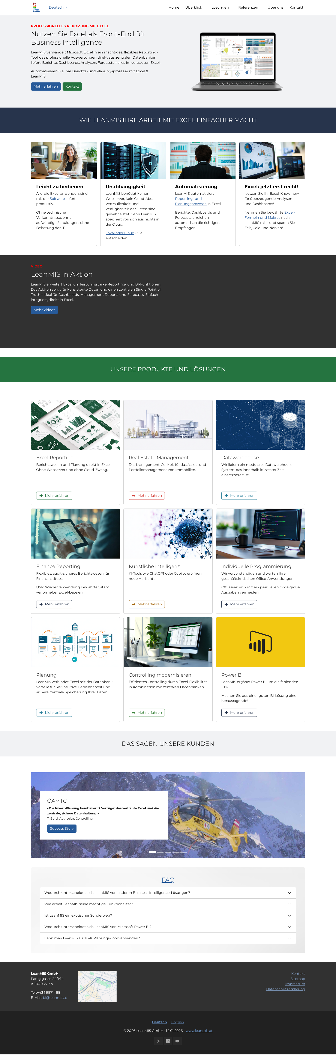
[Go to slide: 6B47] (160, 860)
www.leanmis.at (199, 1039)
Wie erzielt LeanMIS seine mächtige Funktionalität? (88, 913)
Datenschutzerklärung (285, 998)
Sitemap (298, 987)
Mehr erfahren (46, 95)
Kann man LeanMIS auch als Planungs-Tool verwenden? (92, 947)
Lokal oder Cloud (120, 242)
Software (57, 207)
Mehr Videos (44, 318)
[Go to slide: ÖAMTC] (152, 860)
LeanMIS (38, 61)
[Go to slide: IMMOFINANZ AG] (175, 860)
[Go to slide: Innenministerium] (168, 860)
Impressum (295, 992)
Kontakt (72, 95)
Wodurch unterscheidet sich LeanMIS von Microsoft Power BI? (98, 935)
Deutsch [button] (56, 12)
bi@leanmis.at (55, 1006)
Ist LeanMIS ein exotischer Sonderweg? (78, 924)
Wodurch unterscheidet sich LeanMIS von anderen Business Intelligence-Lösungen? (117, 901)
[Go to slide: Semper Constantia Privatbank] (183, 860)
